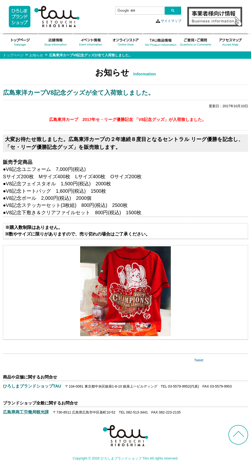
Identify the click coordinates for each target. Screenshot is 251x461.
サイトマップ (171, 21)
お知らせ (36, 55)
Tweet (198, 360)
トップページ (13, 55)
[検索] (139, 11)
